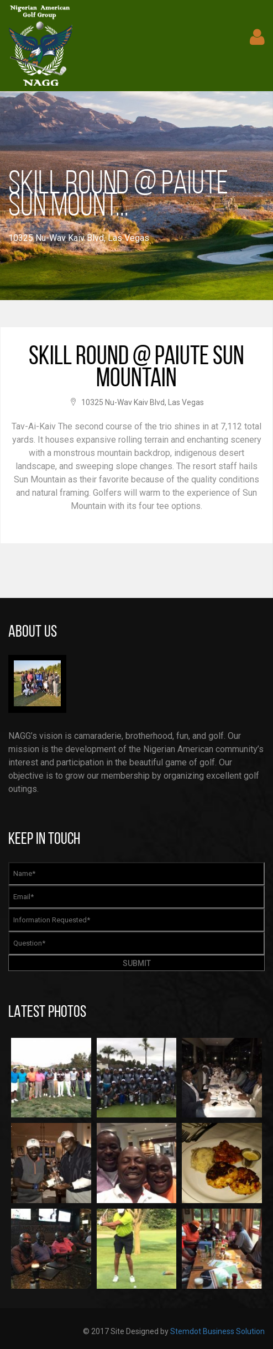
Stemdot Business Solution (217, 1331)
